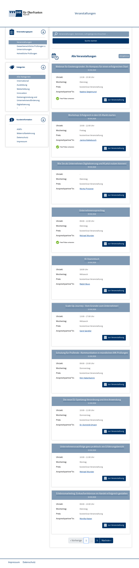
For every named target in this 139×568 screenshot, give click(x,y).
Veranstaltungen (24, 42)
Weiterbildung (23, 89)
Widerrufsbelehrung (26, 133)
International (23, 81)
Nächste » (106, 540)
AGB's (19, 129)
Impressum (22, 141)
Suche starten (91, 40)
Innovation (22, 93)
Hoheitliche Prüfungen (27, 53)
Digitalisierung (23, 104)
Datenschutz (22, 137)
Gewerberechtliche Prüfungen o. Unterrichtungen (31, 48)
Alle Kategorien (24, 76)
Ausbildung (22, 85)
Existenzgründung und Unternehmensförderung (28, 99)
